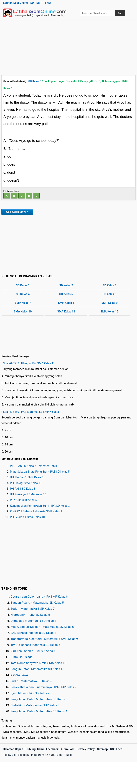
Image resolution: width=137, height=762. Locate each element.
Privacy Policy (86, 749)
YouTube (56, 754)
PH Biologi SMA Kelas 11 (26, 483)
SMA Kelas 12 (109, 311)
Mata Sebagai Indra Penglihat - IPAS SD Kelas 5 (40, 471)
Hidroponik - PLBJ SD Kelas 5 (30, 614)
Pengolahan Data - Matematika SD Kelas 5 (39, 699)
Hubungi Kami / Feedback (42, 749)
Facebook (22, 754)
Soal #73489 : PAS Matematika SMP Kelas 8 (31, 411)
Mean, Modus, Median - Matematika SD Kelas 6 (42, 626)
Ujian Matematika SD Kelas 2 (30, 693)
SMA (48, 2)
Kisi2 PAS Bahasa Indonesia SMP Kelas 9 (36, 511)
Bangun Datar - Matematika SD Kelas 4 (36, 669)
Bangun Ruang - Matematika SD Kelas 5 (37, 602)
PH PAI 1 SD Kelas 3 (22, 488)
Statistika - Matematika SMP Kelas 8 (35, 705)
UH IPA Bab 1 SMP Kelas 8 (27, 477)
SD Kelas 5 (66, 294)
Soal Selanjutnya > (17, 211)
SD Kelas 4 (23, 294)
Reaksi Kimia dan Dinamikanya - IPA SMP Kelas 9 (44, 687)
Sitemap (102, 749)
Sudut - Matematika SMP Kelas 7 (33, 608)
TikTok (68, 754)
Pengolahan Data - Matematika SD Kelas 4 (39, 711)
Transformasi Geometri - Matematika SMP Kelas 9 (44, 639)
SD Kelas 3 (109, 285)
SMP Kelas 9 (109, 302)
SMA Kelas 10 (23, 311)
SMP (39, 2)
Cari (120, 13)
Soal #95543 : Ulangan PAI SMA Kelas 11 (29, 363)
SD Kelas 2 (66, 285)
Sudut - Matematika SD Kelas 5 (31, 681)
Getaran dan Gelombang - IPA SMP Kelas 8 (39, 596)
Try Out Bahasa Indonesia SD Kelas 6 (35, 645)
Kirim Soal (67, 749)
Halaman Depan (13, 749)
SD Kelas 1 (23, 285)
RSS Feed (116, 749)
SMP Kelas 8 (66, 302)
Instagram (37, 754)
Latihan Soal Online (15, 2)
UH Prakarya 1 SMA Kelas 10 (28, 494)
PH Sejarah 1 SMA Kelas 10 (27, 517)
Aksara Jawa (19, 675)
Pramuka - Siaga (21, 657)
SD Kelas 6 (34, 81)
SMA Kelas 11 (66, 311)
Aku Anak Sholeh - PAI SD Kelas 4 (33, 651)
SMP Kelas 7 (23, 302)
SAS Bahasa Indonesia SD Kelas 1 (33, 633)
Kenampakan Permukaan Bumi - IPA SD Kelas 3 (40, 505)
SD (32, 2)
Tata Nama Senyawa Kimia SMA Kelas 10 (38, 663)
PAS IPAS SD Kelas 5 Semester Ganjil (33, 466)
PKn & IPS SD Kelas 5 (23, 500)
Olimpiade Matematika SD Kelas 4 (33, 620)
